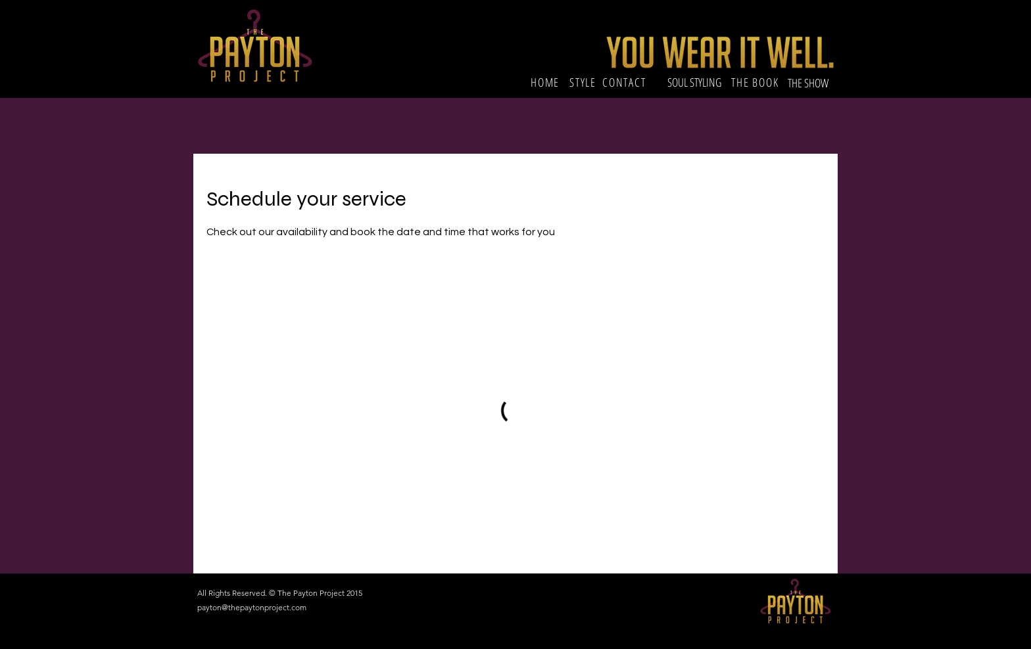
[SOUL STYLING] (694, 83)
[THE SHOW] (809, 82)
